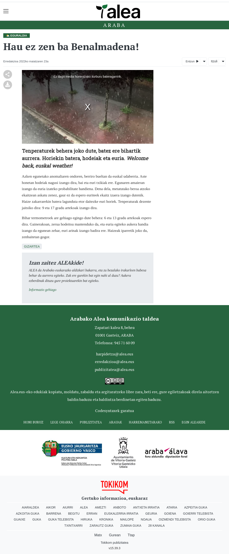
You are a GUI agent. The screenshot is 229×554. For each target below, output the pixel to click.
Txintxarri (73, 525)
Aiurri (68, 507)
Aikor (51, 507)
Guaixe (19, 519)
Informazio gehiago (43, 290)
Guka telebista (61, 519)
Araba (114, 24)
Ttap (131, 535)
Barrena (53, 513)
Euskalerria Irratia (121, 513)
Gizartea (32, 246)
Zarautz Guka (101, 525)
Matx (98, 535)
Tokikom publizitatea (114, 542)
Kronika (106, 519)
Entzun (192, 61)
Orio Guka (206, 519)
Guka (36, 519)
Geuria (151, 513)
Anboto (119, 507)
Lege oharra (61, 422)
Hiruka (86, 519)
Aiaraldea (30, 507)
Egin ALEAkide (194, 422)
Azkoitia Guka (27, 513)
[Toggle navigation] (6, 11)
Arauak (115, 422)
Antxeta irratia (146, 507)
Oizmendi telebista (175, 519)
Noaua (146, 519)
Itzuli (214, 61)
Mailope (127, 519)
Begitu (74, 513)
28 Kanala (156, 525)
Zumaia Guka (130, 525)
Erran (92, 513)
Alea (84, 507)
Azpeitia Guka (195, 507)
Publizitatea (91, 422)
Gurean (115, 535)
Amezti (100, 507)
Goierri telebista (198, 513)
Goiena (170, 513)
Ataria (172, 507)
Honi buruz (33, 422)
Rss (172, 422)
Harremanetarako (145, 422)
